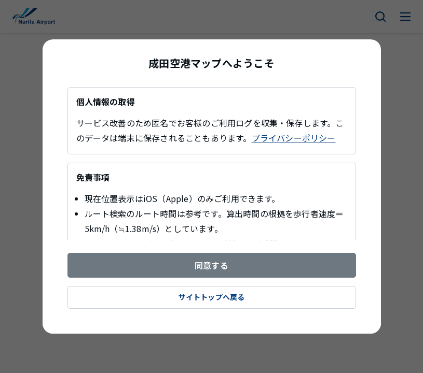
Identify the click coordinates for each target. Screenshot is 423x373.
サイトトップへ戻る (212, 297)
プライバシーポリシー (294, 138)
